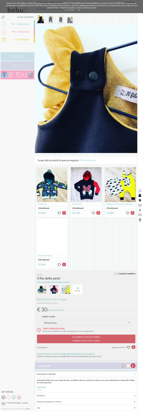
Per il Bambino (20, 24)
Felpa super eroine (45, 256)
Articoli (77, 288)
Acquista (25, 403)
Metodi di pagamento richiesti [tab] (86, 402)
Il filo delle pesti (87, 160)
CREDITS (27, 409)
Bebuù (3, 403)
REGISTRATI (29, 17)
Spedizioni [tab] (86, 395)
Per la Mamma (21, 31)
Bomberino (42, 204)
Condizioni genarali (14, 403)
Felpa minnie (77, 204)
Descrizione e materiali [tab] (86, 374)
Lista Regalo (22, 39)
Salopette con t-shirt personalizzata (119, 204)
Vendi (3, 404)
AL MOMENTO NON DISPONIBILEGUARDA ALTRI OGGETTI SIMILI (86, 339)
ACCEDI (20, 17)
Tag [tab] (86, 408)
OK (79, 10)
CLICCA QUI (69, 10)
